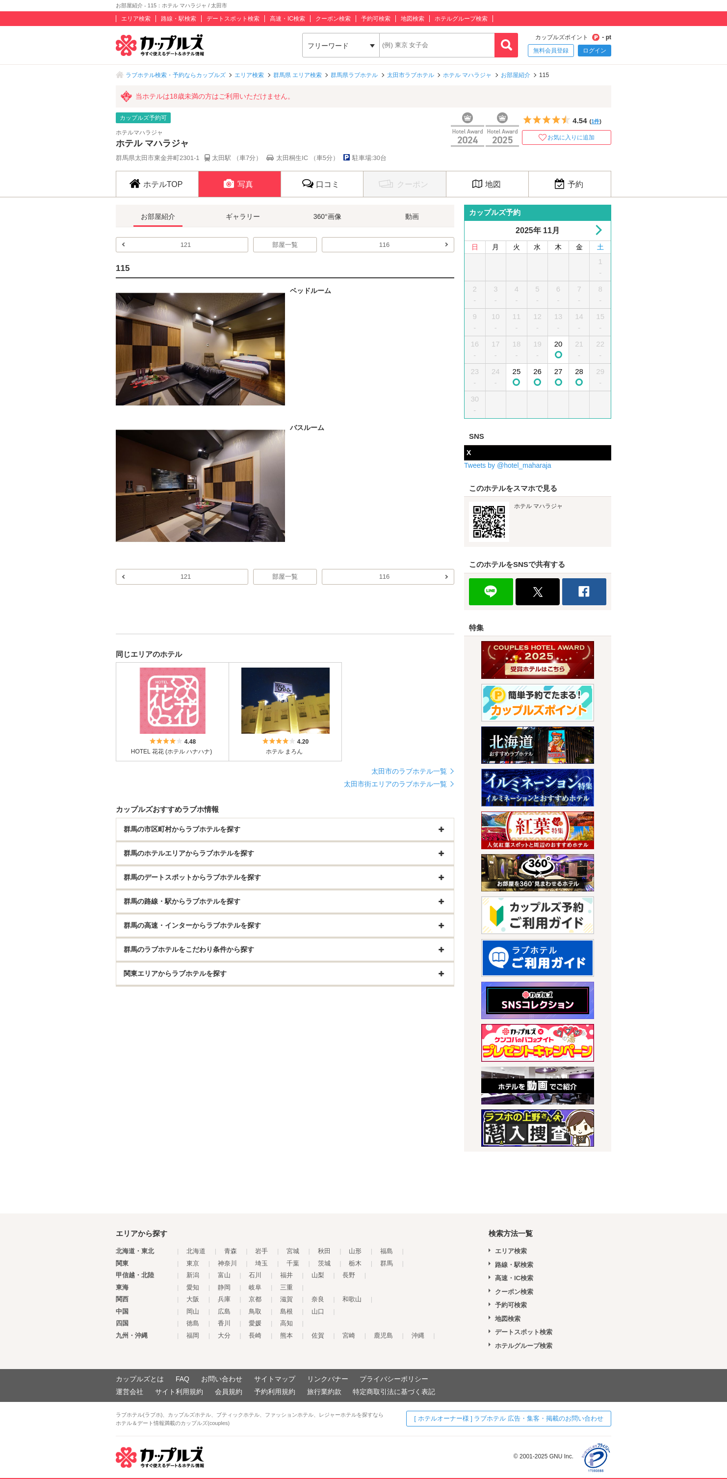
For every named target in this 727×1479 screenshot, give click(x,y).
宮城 (292, 1251)
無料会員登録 (551, 50)
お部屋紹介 (515, 75)
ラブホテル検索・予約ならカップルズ (176, 75)
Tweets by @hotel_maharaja (507, 465)
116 (384, 244)
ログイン (594, 50)
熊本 (286, 1335)
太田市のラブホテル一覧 (409, 771)
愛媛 (255, 1323)
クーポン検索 (333, 18)
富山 (224, 1275)
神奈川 (227, 1263)
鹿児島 (383, 1335)
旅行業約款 (324, 1392)
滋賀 (286, 1299)
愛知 (192, 1287)
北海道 (196, 1251)
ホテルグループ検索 (461, 18)
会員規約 (228, 1392)
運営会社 (129, 1392)
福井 (286, 1275)
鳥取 (255, 1311)
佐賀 (318, 1335)
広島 (224, 1311)
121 (186, 244)
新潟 (192, 1275)
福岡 (192, 1335)
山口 (318, 1311)
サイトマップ (274, 1379)
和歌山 (352, 1299)
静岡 (224, 1287)
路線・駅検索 (178, 18)
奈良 (318, 1299)
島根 (286, 1311)
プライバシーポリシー (394, 1379)
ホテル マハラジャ (467, 75)
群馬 (386, 1263)
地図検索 (412, 18)
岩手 (261, 1251)
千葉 (292, 1263)
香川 (224, 1323)
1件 (595, 121)
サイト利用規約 (179, 1392)
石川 (255, 1275)
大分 (224, 1335)
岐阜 (255, 1287)
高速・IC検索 (287, 18)
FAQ (182, 1379)
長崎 (255, 1335)
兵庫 (224, 1299)
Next (597, 230)
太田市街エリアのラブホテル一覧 (395, 784)
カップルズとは (140, 1379)
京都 (255, 1299)
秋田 (324, 1251)
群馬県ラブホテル (354, 75)
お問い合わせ (221, 1379)
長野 (348, 1275)
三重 (286, 1287)
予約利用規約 (274, 1392)
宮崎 (348, 1335)
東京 (192, 1263)
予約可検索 (375, 18)
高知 (286, 1323)
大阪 (192, 1299)
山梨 (318, 1275)
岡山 (192, 1311)
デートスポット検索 (233, 18)
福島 (386, 1251)
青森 (230, 1251)
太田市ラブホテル (410, 75)
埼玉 (261, 1263)
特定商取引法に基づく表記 (394, 1392)
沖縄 (418, 1335)
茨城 (324, 1263)
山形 (355, 1251)
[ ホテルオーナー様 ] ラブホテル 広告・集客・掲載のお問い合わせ (508, 1418)
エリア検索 (136, 18)
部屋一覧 (285, 244)
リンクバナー (327, 1379)
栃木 (355, 1263)
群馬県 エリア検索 (297, 75)
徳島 (192, 1323)
